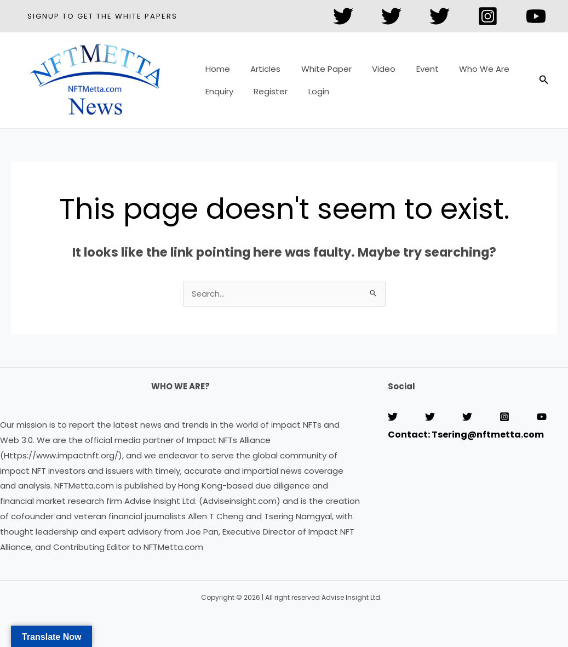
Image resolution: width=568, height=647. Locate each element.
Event (409, 72)
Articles (259, 72)
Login (308, 88)
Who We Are (462, 72)
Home (215, 72)
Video (369, 72)
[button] (102, 16)
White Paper (316, 72)
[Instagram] (488, 16)
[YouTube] (536, 16)
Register (265, 88)
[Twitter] (343, 16)
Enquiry (217, 88)
